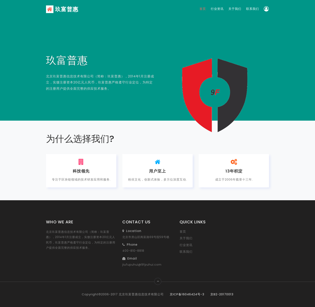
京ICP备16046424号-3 (187, 294)
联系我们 (252, 9)
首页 (202, 9)
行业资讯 (217, 9)
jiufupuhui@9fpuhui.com (142, 265)
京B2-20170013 (221, 294)
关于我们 (234, 9)
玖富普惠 (62, 9)
